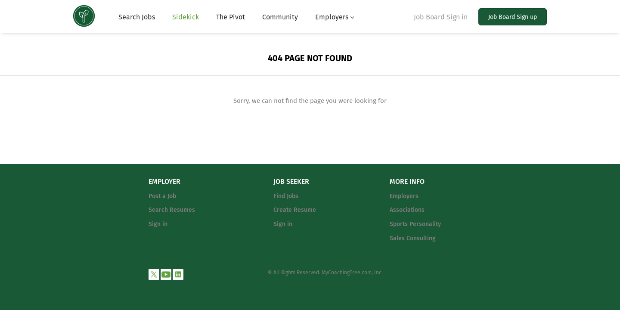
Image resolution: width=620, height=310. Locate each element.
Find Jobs (285, 196)
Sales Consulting (413, 238)
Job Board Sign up (512, 17)
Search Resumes (172, 210)
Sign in (158, 224)
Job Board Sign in (441, 17)
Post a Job (162, 196)
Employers (404, 196)
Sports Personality (415, 224)
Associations (407, 210)
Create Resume (294, 210)
